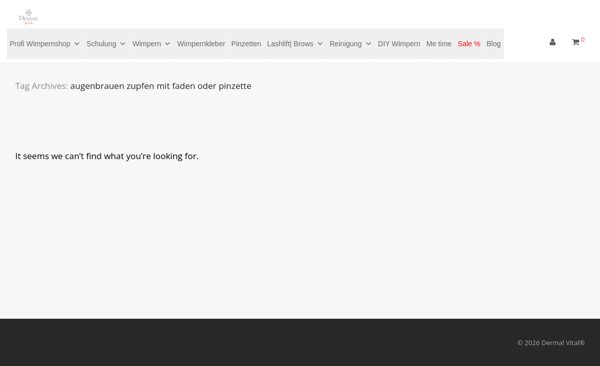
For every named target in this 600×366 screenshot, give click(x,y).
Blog (494, 44)
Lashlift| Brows (295, 43)
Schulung (106, 43)
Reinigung (351, 43)
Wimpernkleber (201, 44)
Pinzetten (246, 44)
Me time (439, 44)
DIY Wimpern (399, 44)
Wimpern (151, 43)
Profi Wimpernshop (45, 43)
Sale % (469, 44)
